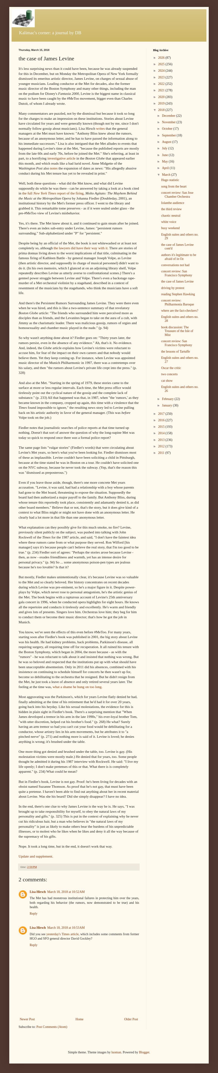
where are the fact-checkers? (179, 310)
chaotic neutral (170, 215)
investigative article (61, 158)
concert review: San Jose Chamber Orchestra (177, 194)
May (165, 161)
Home (79, 1019)
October (167, 128)
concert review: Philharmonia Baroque (177, 302)
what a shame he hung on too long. (78, 687)
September (169, 135)
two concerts (169, 374)
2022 (162, 84)
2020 (162, 97)
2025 (162, 64)
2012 (162, 446)
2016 (162, 420)
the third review (171, 209)
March (166, 174)
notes (54, 168)
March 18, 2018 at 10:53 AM (66, 927)
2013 (162, 440)
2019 (162, 103)
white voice (168, 222)
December (169, 115)
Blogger (144, 1052)
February (168, 399)
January (167, 405)
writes (100, 128)
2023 (162, 77)
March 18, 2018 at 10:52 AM (66, 892)
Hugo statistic (170, 180)
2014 (162, 433)
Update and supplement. (36, 856)
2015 (162, 426)
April (166, 168)
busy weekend (170, 228)
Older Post (131, 1019)
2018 (162, 110)
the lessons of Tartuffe (175, 351)
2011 (161, 453)
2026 (162, 57)
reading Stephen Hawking (178, 294)
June (165, 155)
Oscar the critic (171, 368)
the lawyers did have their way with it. (81, 248)
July (165, 148)
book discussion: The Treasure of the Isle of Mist (177, 331)
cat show (167, 380)
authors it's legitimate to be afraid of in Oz (178, 257)
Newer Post (27, 1019)
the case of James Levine (177, 281)
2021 (162, 90)
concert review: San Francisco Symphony (176, 273)
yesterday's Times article (62, 934)
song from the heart (173, 186)
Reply (33, 913)
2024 (162, 70)
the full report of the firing (52, 193)
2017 (162, 413)
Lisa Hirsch (38, 892)
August (167, 142)
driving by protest (172, 288)
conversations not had (175, 265)
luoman (116, 1052)
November (169, 122)
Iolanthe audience (172, 203)
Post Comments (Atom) (51, 1027)
